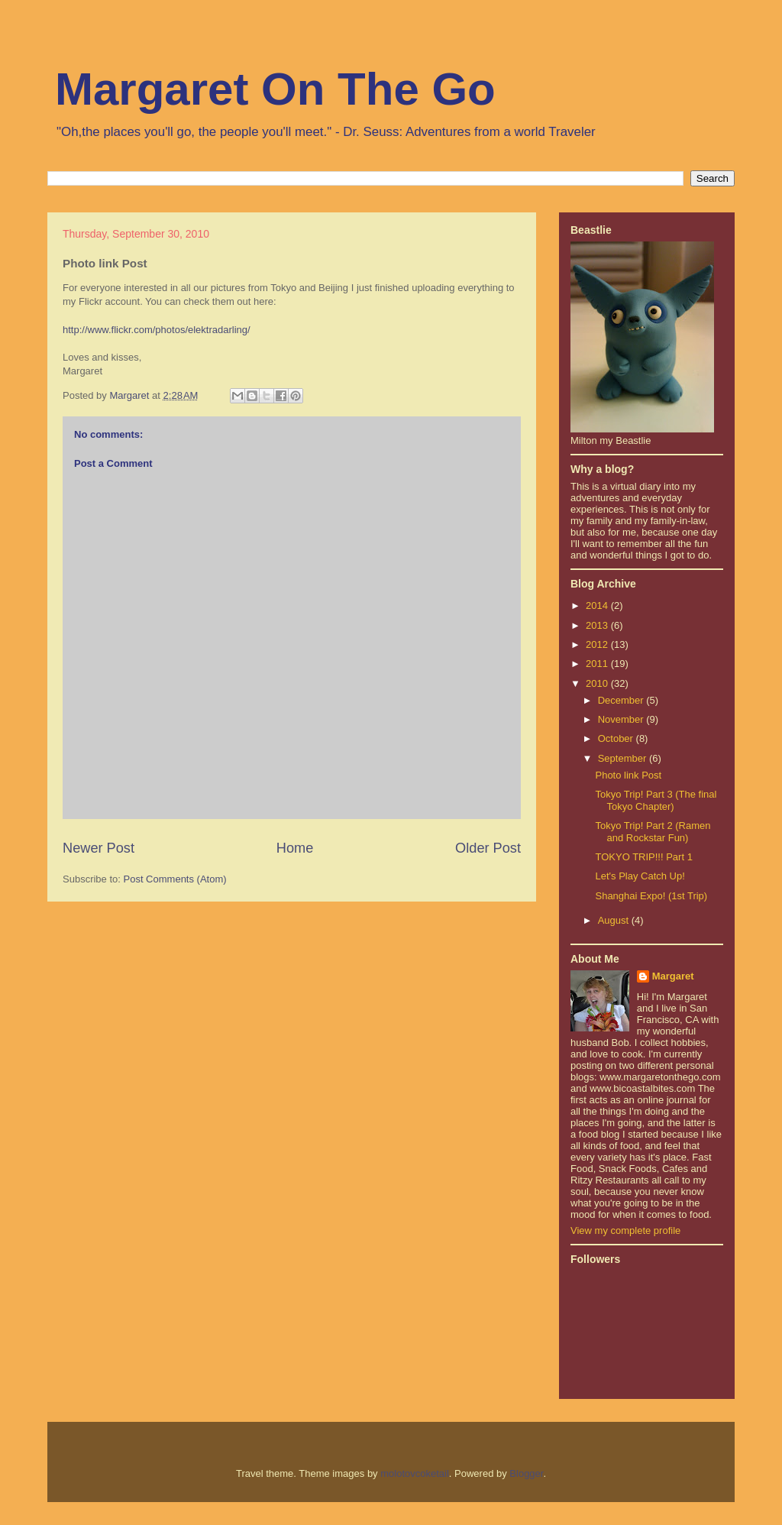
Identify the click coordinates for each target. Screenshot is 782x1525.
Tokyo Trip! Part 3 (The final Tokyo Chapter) (655, 800)
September (623, 758)
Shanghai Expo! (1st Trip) (651, 896)
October (617, 738)
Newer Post (98, 848)
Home (295, 848)
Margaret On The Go (275, 89)
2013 (598, 625)
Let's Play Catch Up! (639, 876)
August (615, 920)
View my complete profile (625, 1230)
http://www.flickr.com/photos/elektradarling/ (156, 329)
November (622, 719)
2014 (598, 605)
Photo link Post (628, 775)
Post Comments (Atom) (175, 879)
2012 (598, 644)
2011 (598, 663)
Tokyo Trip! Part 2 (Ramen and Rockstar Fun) (652, 831)
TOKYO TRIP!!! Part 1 (643, 857)
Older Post (488, 848)
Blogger (526, 1473)
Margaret (673, 976)
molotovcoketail (414, 1473)
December (622, 700)
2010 (598, 683)
